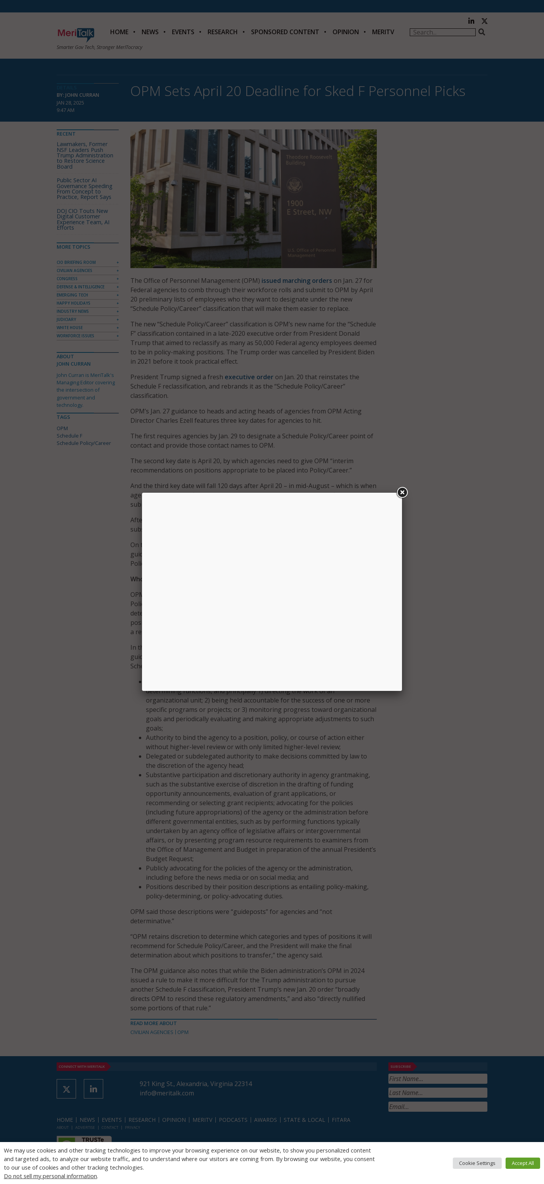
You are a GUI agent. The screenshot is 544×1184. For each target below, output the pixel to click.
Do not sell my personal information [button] (50, 1176)
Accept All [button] (523, 1163)
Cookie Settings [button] (477, 1163)
